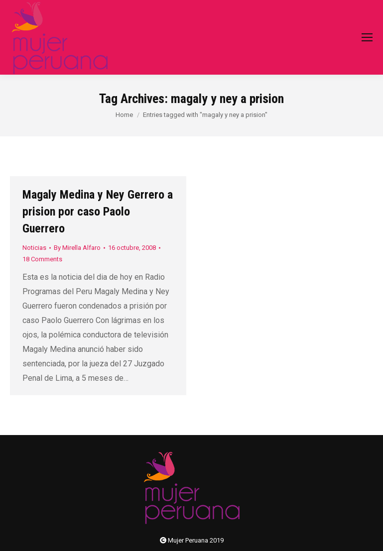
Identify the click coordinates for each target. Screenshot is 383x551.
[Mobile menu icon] (367, 37)
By (77, 247)
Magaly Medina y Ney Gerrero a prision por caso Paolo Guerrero (97, 211)
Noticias (34, 247)
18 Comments (42, 259)
